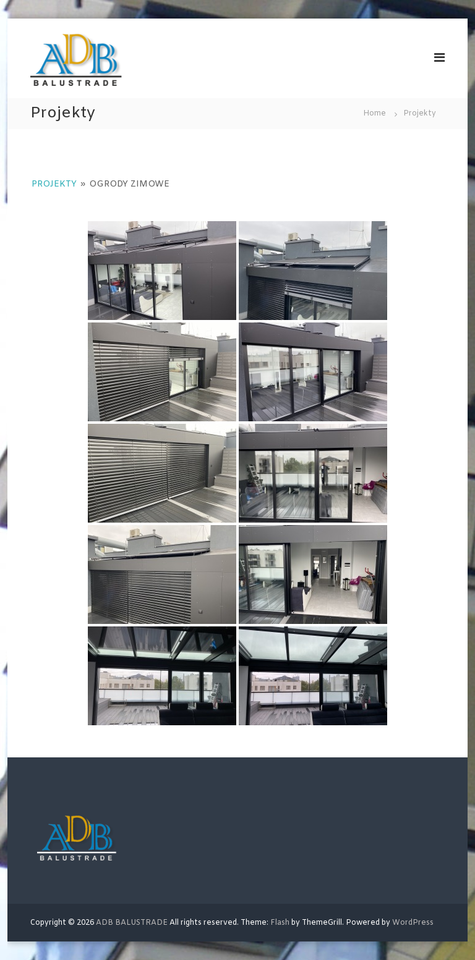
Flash (279, 923)
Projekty (54, 184)
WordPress (413, 923)
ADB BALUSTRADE (132, 923)
